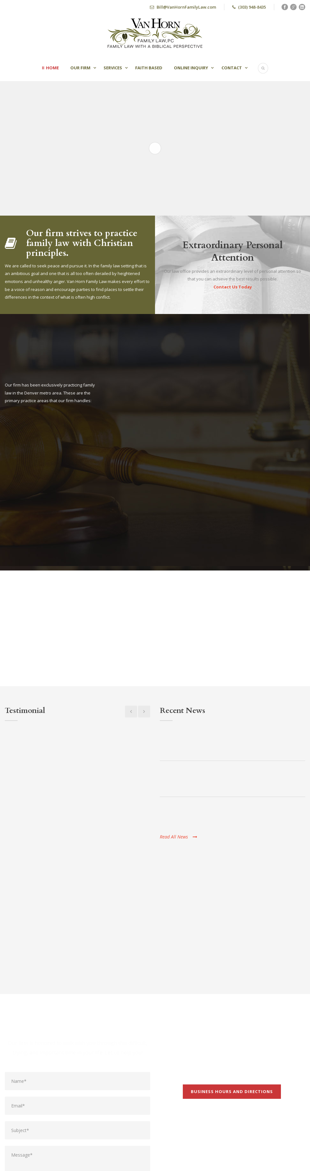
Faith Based (148, 68)
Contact (231, 68)
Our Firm (80, 68)
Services (113, 68)
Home (52, 68)
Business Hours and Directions (232, 987)
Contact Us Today (232, 287)
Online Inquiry (191, 68)
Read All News (178, 837)
